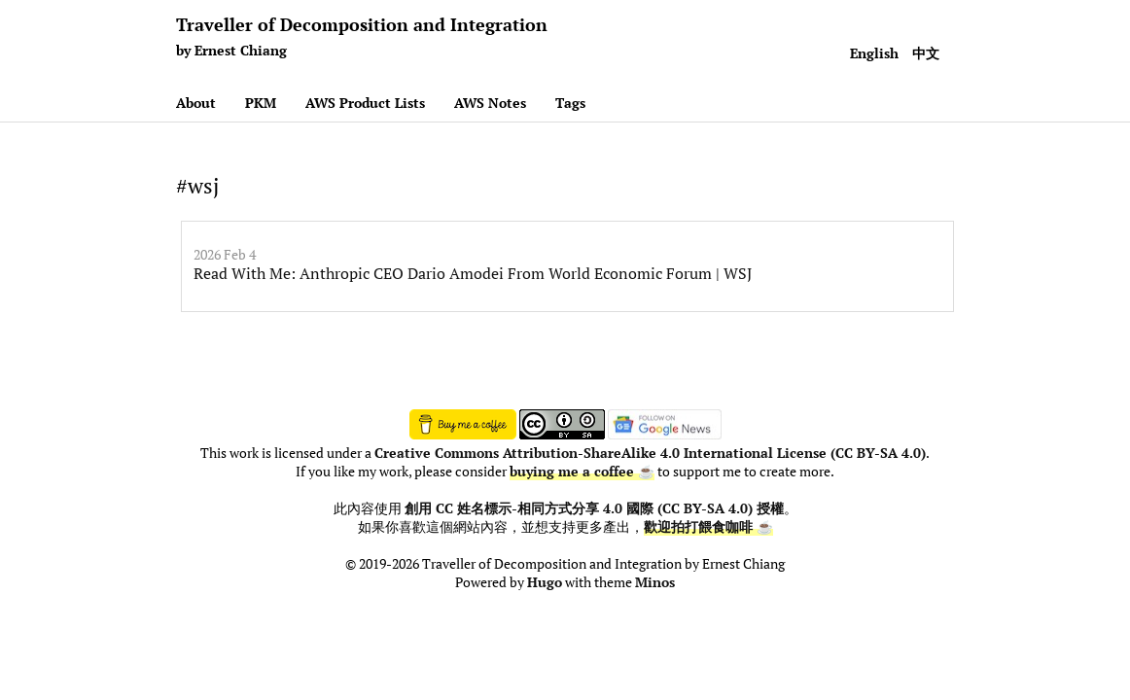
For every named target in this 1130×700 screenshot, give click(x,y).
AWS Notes (490, 102)
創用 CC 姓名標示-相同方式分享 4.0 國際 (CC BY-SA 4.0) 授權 (594, 508)
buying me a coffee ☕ (582, 471)
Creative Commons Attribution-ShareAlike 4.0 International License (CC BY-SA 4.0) (650, 453)
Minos (655, 582)
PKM (260, 102)
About (196, 102)
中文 (925, 53)
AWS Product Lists (365, 102)
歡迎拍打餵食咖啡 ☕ (708, 527)
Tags (570, 102)
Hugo (544, 582)
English (874, 53)
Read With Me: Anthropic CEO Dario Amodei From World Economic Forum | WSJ (473, 273)
